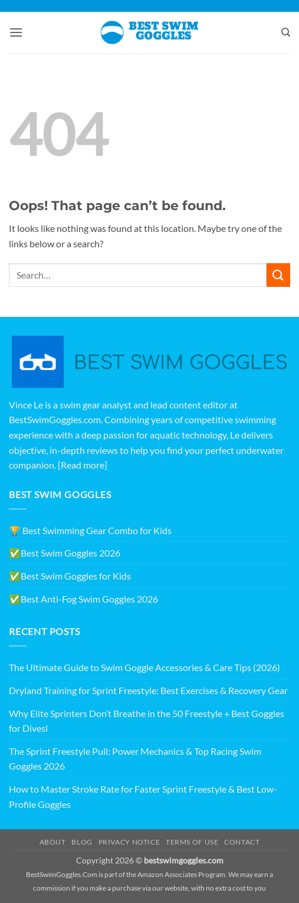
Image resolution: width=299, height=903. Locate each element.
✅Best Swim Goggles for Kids (70, 575)
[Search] (285, 32)
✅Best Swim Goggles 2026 (64, 552)
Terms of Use (192, 841)
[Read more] (82, 464)
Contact (241, 841)
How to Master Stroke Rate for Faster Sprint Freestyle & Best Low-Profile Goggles (143, 796)
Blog (81, 841)
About (53, 841)
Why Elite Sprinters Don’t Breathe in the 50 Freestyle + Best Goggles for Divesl (146, 721)
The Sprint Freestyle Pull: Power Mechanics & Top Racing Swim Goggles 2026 (135, 758)
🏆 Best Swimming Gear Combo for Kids (90, 530)
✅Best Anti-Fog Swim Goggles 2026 (83, 598)
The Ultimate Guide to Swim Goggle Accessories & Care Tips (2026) (144, 667)
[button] (16, 32)
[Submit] (278, 274)
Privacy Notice (129, 841)
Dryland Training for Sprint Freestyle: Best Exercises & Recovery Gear (148, 690)
